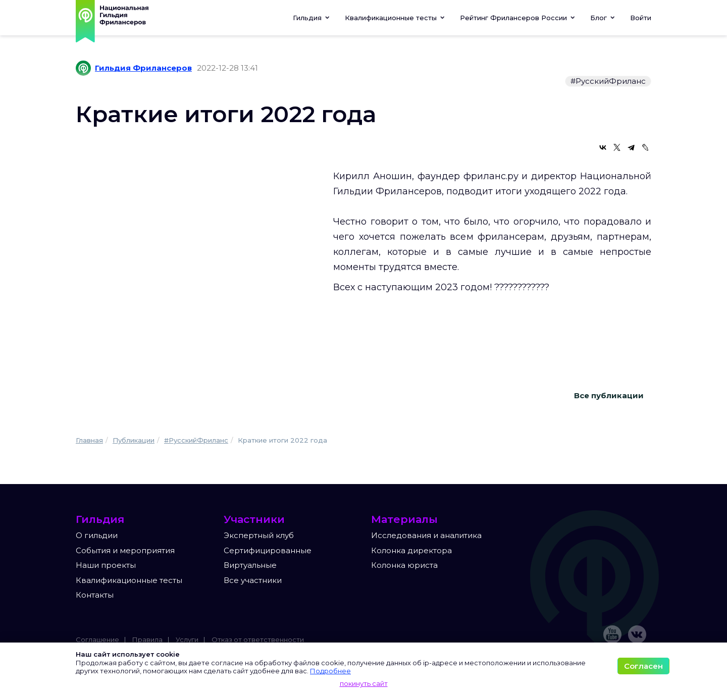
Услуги (187, 639)
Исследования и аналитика (426, 535)
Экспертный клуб (259, 535)
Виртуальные (250, 565)
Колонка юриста (404, 565)
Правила (147, 639)
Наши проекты (106, 565)
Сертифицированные (267, 550)
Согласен (643, 666)
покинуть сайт (364, 683)
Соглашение (97, 639)
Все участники (253, 580)
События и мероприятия (125, 550)
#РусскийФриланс (608, 81)
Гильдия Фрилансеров (143, 68)
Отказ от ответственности (258, 639)
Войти (640, 18)
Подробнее (330, 671)
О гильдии (97, 535)
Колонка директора (411, 550)
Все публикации (609, 395)
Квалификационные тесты (129, 580)
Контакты (95, 595)
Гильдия (311, 18)
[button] (394, 17)
